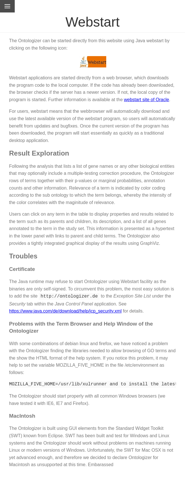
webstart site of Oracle (146, 99)
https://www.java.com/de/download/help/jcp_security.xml (65, 310)
